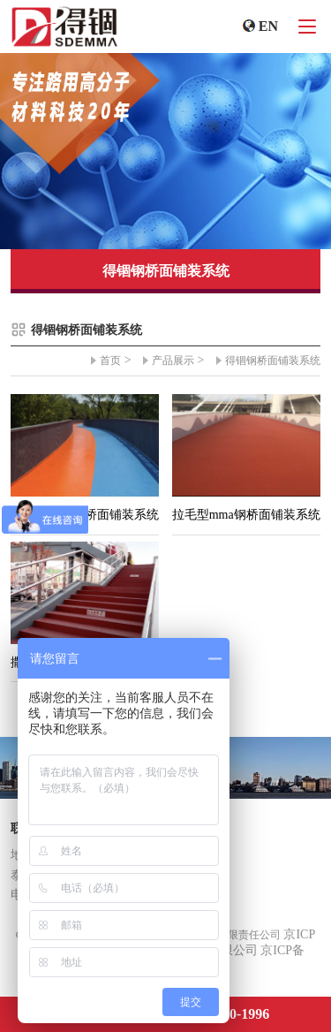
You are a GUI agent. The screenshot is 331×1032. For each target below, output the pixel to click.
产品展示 (173, 360)
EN (268, 26)
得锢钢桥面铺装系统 (272, 360)
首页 (110, 360)
